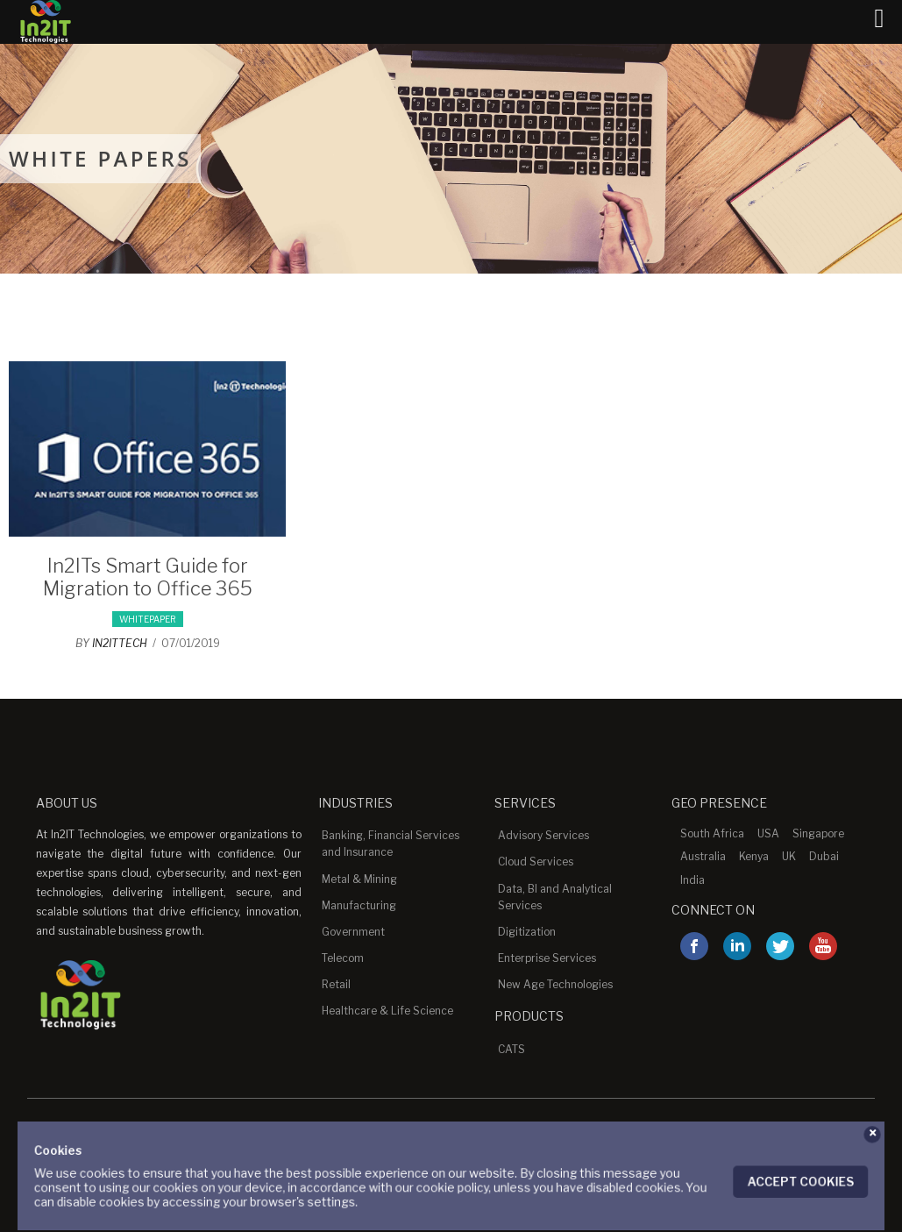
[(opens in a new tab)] (147, 531)
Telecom (343, 958)
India (692, 880)
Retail (336, 984)
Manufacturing (359, 905)
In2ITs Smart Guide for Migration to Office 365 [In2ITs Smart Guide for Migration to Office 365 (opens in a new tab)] (147, 577)
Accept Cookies (780, 1180)
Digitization (527, 931)
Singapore (818, 833)
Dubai (824, 856)
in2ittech (119, 643)
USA (768, 833)
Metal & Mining (359, 879)
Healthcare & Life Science (387, 1010)
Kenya (754, 856)
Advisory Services (543, 835)
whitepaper (147, 619)
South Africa (712, 833)
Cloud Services (535, 861)
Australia (703, 856)
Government (353, 931)
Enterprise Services (547, 958)
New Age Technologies (555, 984)
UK (789, 856)
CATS (511, 1049)
